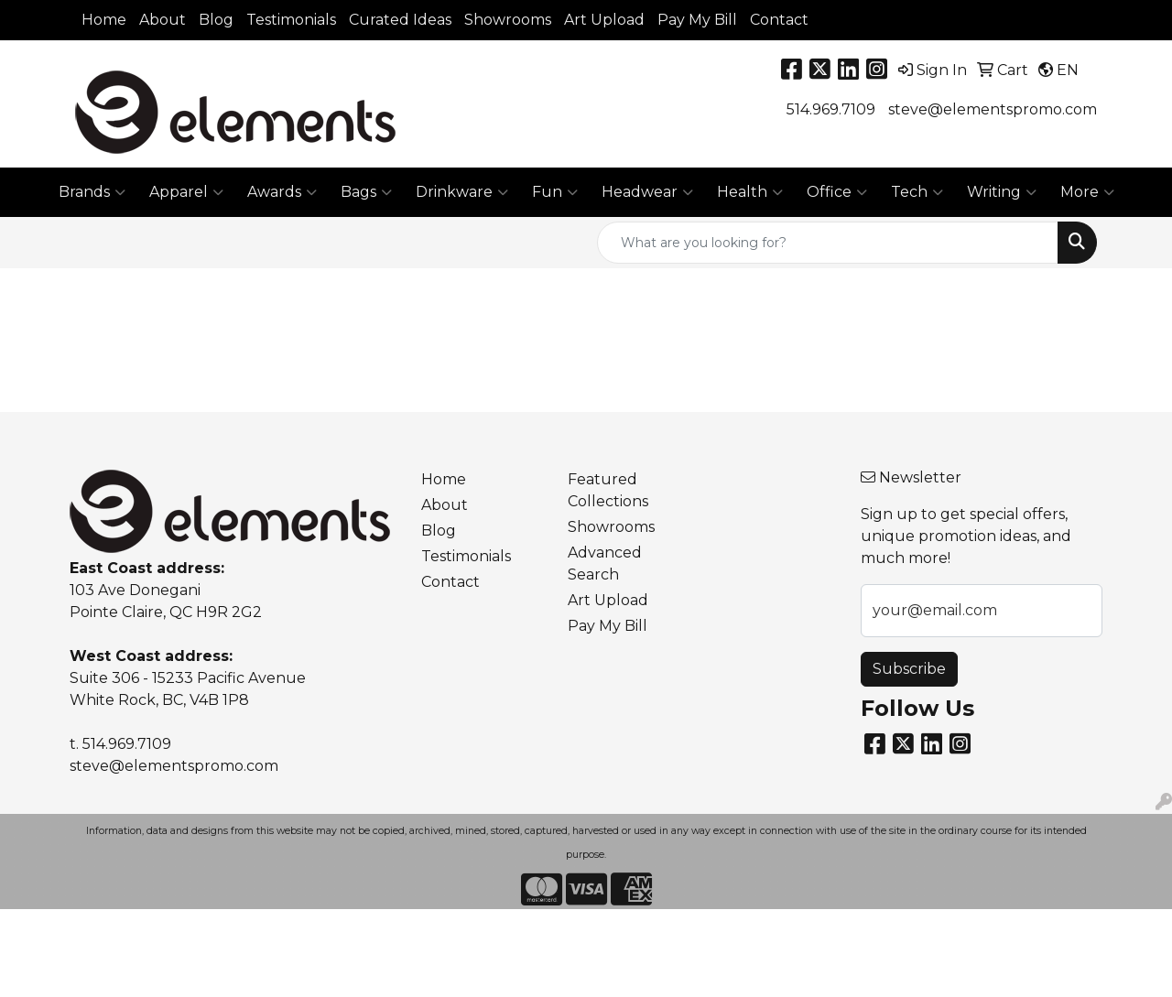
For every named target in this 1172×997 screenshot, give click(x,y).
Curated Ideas (400, 19)
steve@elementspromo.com (992, 109)
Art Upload (604, 19)
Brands (92, 192)
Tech (917, 192)
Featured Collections (608, 490)
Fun (555, 192)
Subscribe (909, 668)
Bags (366, 192)
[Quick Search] (827, 243)
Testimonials (291, 19)
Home (103, 19)
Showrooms (507, 19)
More (1087, 192)
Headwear (647, 192)
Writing (1001, 192)
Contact (779, 19)
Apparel (186, 192)
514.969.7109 (831, 109)
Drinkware (462, 192)
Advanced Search (605, 563)
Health (750, 192)
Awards (282, 192)
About (162, 19)
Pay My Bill (697, 19)
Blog (216, 19)
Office (837, 192)
